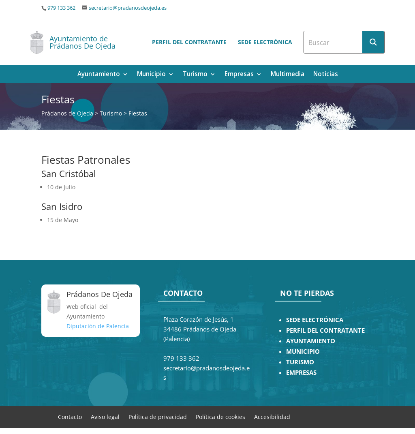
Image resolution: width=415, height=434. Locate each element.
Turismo (195, 74)
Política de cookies (220, 416)
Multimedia (287, 74)
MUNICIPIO (303, 351)
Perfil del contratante (189, 42)
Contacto (70, 416)
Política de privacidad (157, 416)
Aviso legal (105, 416)
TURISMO (300, 362)
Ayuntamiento (98, 74)
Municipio (151, 74)
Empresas (239, 74)
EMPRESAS (301, 372)
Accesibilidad (272, 416)
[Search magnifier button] (373, 42)
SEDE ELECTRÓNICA (314, 320)
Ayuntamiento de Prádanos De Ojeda (82, 42)
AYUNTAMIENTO (310, 341)
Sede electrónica (265, 42)
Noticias (325, 74)
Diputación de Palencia (97, 326)
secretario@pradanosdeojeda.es (128, 7)
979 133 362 (61, 7)
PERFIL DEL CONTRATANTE (325, 330)
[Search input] (333, 42)
